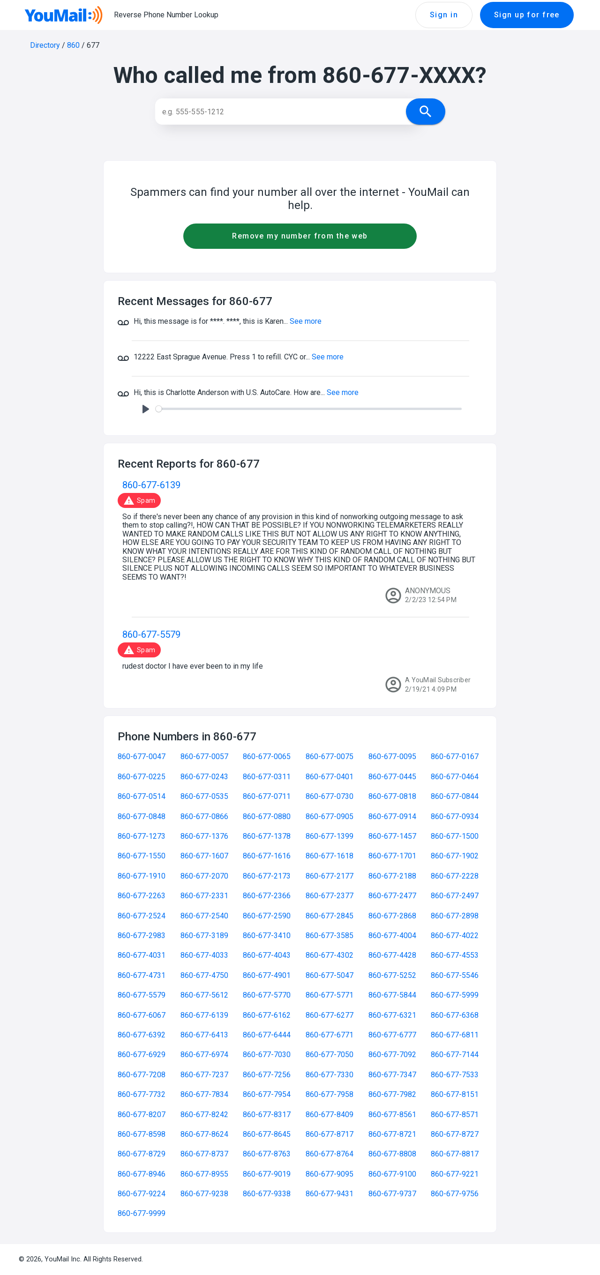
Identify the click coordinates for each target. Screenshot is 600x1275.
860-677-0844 (455, 796)
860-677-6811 (455, 1034)
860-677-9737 (392, 1193)
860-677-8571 (455, 1114)
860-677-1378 (267, 836)
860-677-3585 (329, 935)
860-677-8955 (204, 1174)
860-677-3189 (204, 935)
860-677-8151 (455, 1094)
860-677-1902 (455, 855)
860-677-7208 (141, 1074)
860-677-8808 (392, 1153)
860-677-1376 (204, 836)
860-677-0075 (329, 756)
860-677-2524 (141, 915)
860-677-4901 (267, 975)
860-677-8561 (392, 1114)
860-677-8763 (267, 1153)
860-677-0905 (329, 816)
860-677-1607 (204, 855)
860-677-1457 (392, 836)
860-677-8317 (267, 1114)
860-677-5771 (329, 995)
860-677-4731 (141, 975)
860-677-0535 (204, 796)
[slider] (309, 408)
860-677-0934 (455, 816)
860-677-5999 (455, 995)
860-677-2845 (329, 915)
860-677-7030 (267, 1054)
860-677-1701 (392, 855)
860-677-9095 (329, 1174)
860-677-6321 (392, 1015)
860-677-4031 (141, 955)
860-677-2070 (204, 876)
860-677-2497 (455, 895)
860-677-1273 (141, 836)
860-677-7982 (392, 1094)
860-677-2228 (455, 876)
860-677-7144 (455, 1054)
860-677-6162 (267, 1015)
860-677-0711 (267, 796)
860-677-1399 (329, 836)
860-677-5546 (455, 975)
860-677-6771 (329, 1034)
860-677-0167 (455, 756)
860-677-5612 (204, 995)
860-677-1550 (141, 855)
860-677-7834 (204, 1094)
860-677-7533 (455, 1074)
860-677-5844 (392, 995)
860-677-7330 (329, 1074)
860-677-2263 (141, 895)
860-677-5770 (267, 995)
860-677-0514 (141, 796)
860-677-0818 (392, 796)
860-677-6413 (204, 1034)
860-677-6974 (204, 1054)
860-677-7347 (392, 1074)
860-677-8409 (329, 1114)
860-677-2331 (204, 895)
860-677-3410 (267, 935)
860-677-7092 (392, 1054)
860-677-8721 (392, 1134)
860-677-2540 (204, 915)
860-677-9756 (455, 1193)
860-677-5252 (392, 975)
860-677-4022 (455, 935)
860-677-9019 (267, 1174)
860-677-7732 (141, 1094)
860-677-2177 (329, 876)
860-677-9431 (329, 1193)
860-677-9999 (141, 1213)
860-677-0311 (267, 776)
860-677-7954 (267, 1094)
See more (306, 321)
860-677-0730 (329, 796)
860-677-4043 (267, 955)
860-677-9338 (267, 1193)
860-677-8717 (329, 1134)
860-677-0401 (329, 776)
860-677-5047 (329, 975)
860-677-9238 (204, 1193)
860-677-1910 (141, 876)
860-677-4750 (204, 975)
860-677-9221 (455, 1174)
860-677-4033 (204, 955)
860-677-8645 (267, 1134)
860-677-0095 (392, 756)
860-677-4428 (392, 955)
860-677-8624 (204, 1134)
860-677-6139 (151, 485)
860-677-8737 (204, 1153)
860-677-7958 (329, 1094)
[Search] (289, 111)
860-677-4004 (392, 935)
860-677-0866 (204, 816)
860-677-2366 (267, 895)
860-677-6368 (455, 1015)
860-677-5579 (151, 634)
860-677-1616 (267, 855)
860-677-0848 (141, 816)
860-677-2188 (392, 876)
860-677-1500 (455, 836)
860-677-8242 (204, 1114)
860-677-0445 (392, 776)
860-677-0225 (141, 776)
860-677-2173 (267, 876)
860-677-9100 (392, 1174)
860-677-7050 (329, 1054)
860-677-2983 (141, 935)
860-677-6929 (141, 1054)
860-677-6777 (392, 1034)
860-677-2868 (392, 915)
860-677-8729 (141, 1153)
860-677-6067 (141, 1015)
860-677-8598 (141, 1134)
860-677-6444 (267, 1034)
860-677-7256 (267, 1074)
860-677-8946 (141, 1174)
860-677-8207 (141, 1114)
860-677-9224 (141, 1193)
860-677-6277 (329, 1015)
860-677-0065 (267, 756)
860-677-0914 (392, 816)
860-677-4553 (455, 955)
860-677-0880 (267, 816)
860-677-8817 (455, 1153)
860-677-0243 (204, 776)
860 (73, 45)
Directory (45, 45)
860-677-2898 (455, 915)
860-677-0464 (455, 776)
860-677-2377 (329, 895)
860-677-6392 (141, 1034)
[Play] (145, 409)
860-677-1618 (329, 855)
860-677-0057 (204, 756)
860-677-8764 (329, 1153)
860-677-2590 (267, 915)
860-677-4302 (329, 955)
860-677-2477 (392, 895)
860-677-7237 (204, 1074)
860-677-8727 (455, 1134)
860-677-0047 (141, 756)
